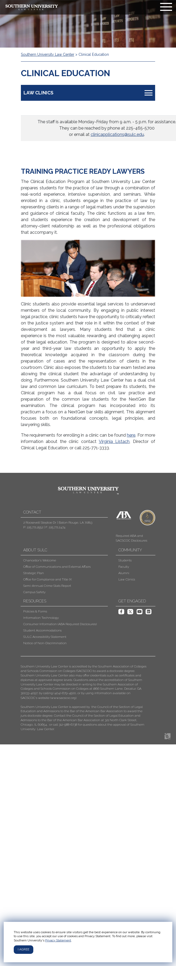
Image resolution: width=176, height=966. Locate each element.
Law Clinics (126, 579)
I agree (23, 949)
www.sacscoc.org (63, 698)
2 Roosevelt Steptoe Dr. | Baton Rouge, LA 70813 (57, 522)
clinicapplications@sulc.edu (117, 134)
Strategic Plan (33, 573)
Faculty (123, 567)
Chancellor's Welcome (39, 560)
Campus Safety (34, 592)
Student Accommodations (42, 630)
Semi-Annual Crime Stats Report (47, 586)
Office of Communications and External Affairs (57, 567)
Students (125, 560)
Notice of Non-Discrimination (45, 643)
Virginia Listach (114, 441)
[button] (84, 697)
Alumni (123, 573)
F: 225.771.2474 (55, 527)
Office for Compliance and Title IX (47, 579)
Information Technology (41, 618)
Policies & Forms (35, 611)
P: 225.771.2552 (33, 527)
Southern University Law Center (47, 54)
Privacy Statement (58, 940)
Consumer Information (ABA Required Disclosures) (60, 624)
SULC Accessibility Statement (44, 637)
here (131, 435)
